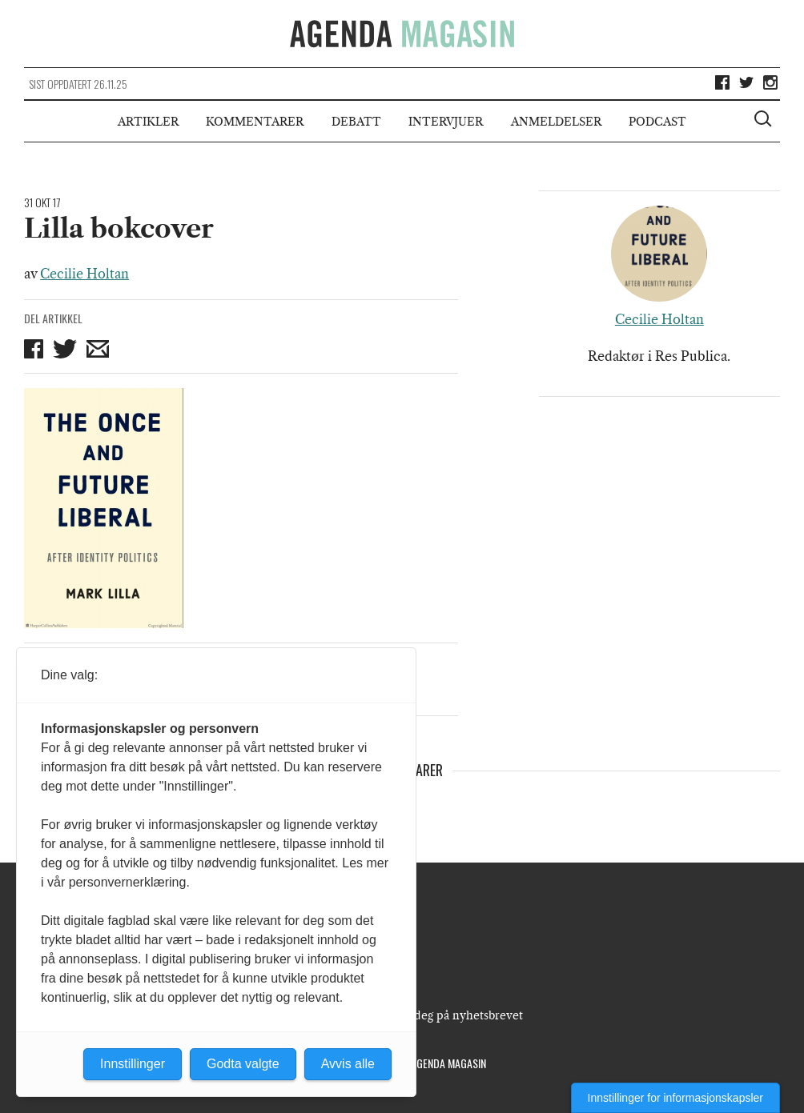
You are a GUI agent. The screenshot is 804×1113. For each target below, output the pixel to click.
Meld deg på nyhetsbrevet (453, 1015)
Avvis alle (348, 1064)
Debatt (356, 121)
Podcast (657, 121)
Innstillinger (132, 1064)
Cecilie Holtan (84, 274)
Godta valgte (243, 1064)
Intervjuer (445, 121)
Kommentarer (255, 121)
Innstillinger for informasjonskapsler (675, 1097)
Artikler (148, 121)
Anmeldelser (556, 121)
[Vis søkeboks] (764, 120)
